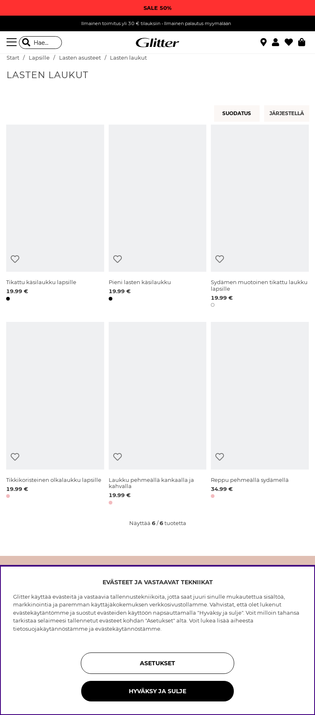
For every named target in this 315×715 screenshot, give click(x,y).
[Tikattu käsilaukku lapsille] (55, 217)
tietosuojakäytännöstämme (50, 628)
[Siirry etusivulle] (157, 43)
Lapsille (39, 58)
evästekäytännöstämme (127, 628)
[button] (278, 42)
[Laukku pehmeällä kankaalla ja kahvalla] (158, 414)
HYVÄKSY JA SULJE (157, 691)
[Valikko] (13, 42)
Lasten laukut (128, 58)
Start (13, 58)
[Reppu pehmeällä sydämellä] (260, 414)
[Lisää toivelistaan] (15, 259)
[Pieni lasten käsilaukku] (158, 217)
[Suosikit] (291, 42)
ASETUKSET (157, 663)
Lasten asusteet (80, 58)
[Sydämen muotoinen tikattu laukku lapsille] (260, 217)
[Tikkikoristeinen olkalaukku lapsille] (55, 414)
